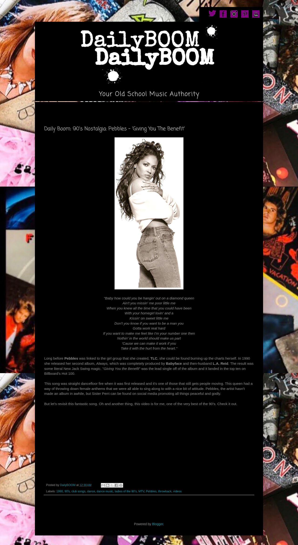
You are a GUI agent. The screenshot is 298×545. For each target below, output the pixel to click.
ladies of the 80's (126, 491)
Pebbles (151, 491)
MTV (141, 491)
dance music (105, 491)
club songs (78, 491)
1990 (59, 491)
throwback (164, 491)
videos (177, 491)
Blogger (157, 524)
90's (67, 491)
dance (91, 491)
